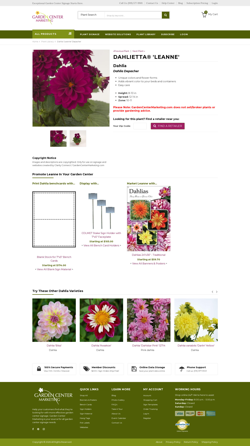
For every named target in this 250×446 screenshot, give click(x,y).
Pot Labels (85, 422)
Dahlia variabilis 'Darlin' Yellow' (196, 345)
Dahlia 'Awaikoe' (101, 345)
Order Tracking (150, 409)
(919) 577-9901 (135, 3)
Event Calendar (119, 418)
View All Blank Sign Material (54, 269)
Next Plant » (139, 51)
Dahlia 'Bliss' (54, 345)
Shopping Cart (150, 400)
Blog (114, 395)
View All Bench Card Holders (101, 245)
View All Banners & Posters (148, 263)
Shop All (84, 395)
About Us (116, 413)
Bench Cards (86, 404)
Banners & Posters (88, 400)
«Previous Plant (121, 51)
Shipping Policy (210, 442)
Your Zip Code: (122, 126)
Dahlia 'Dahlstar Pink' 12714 (148, 345)
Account (147, 395)
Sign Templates (150, 404)
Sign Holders (85, 409)
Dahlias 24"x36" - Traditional (148, 254)
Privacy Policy (173, 442)
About (159, 442)
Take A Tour (117, 409)
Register (147, 418)
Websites (84, 427)
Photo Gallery (118, 400)
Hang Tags (85, 418)
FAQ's (114, 404)
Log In (146, 413)
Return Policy (191, 442)
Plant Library (47, 41)
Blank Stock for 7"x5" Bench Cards (54, 258)
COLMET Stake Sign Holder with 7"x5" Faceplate (101, 235)
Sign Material (86, 413)
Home (35, 41)
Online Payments (182, 431)
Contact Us (117, 422)
